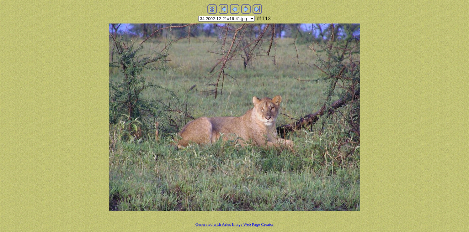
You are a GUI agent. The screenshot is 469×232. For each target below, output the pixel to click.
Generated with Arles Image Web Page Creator (234, 224)
